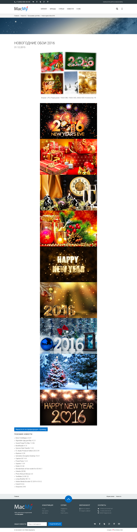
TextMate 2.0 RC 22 (22, 476)
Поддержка (64, 508)
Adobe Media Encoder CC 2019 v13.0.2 (29, 481)
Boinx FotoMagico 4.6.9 (23, 438)
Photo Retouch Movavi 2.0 (24, 474)
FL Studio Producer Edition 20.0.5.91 (28, 451)
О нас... (44, 508)
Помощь (63, 511)
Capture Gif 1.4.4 (21, 458)
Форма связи (110, 496)
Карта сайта (64, 513)
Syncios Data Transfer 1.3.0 (25, 448)
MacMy (20, 530)
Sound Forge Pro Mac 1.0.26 (25, 443)
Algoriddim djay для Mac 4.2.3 (25, 440)
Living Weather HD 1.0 (23, 479)
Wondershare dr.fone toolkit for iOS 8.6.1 (29, 469)
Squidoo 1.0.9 (20, 463)
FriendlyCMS (119, 530)
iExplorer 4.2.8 (20, 453)
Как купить (45, 511)
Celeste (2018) (20, 471)
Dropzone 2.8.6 (21, 487)
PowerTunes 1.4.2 (22, 461)
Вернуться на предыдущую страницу (31, 429)
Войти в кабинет (84, 508)
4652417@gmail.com (105, 513)
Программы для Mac (34, 15)
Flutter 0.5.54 (20, 466)
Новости (23, 15)
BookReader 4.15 (21, 446)
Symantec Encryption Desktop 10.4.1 (28, 456)
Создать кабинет (84, 511)
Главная (16, 15)
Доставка (45, 513)
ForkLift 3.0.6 (20, 484)
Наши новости (20, 524)
